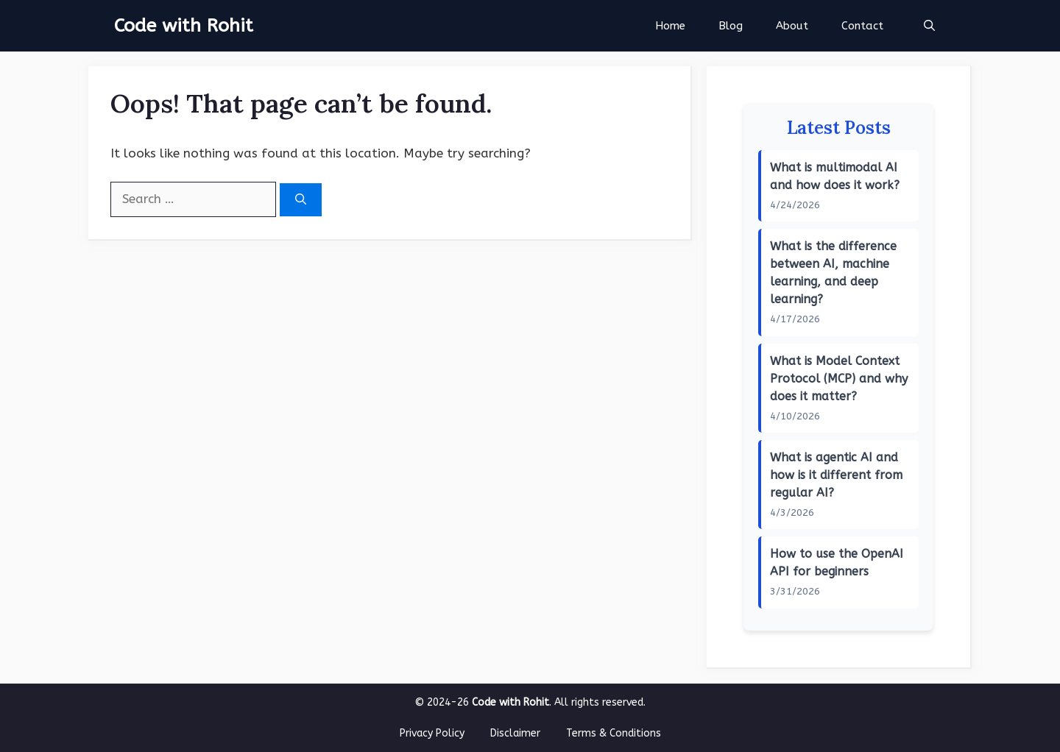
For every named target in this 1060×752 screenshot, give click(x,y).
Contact (862, 25)
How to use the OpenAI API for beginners (836, 562)
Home (670, 25)
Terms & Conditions (613, 733)
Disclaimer (515, 733)
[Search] (301, 199)
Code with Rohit (183, 26)
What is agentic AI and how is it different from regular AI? (836, 475)
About (792, 25)
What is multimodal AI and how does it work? (835, 176)
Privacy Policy (432, 733)
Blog (730, 25)
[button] (929, 26)
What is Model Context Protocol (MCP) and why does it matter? (839, 378)
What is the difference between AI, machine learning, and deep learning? (833, 272)
